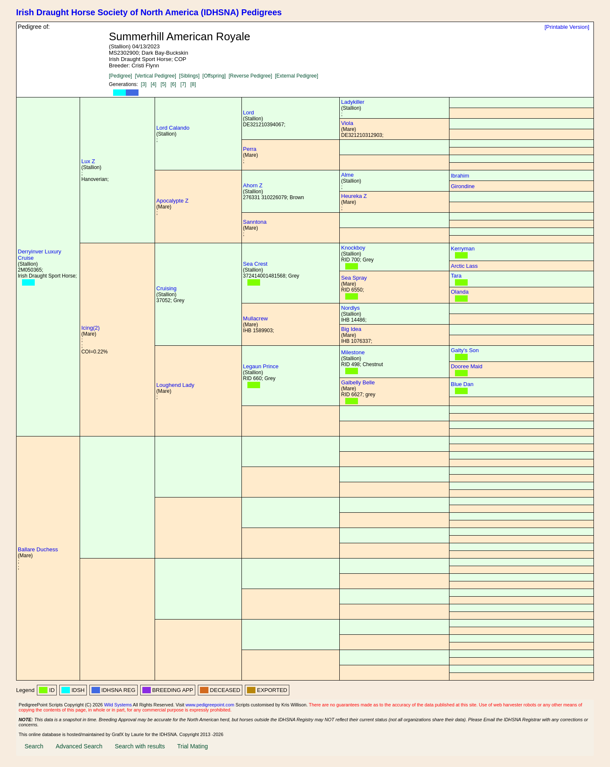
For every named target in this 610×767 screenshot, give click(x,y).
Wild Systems (118, 704)
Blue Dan (462, 384)
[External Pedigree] (296, 76)
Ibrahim (460, 175)
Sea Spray (354, 278)
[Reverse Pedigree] (250, 76)
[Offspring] (214, 76)
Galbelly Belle (358, 382)
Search (34, 746)
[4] (153, 84)
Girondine (462, 186)
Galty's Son (465, 350)
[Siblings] (189, 76)
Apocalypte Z (172, 200)
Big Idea (351, 329)
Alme (347, 175)
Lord (248, 112)
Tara (456, 275)
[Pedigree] (120, 76)
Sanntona (255, 222)
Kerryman (462, 248)
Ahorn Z (253, 185)
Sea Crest (255, 264)
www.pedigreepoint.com (210, 704)
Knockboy (353, 248)
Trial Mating (192, 746)
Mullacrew (255, 318)
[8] (193, 84)
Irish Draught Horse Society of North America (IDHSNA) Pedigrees (149, 12)
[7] (183, 84)
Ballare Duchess (38, 549)
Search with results (140, 746)
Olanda (460, 292)
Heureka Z (354, 196)
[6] (173, 84)
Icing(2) (90, 328)
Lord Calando (172, 128)
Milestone (353, 352)
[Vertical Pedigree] (155, 76)
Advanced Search (79, 746)
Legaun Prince (261, 366)
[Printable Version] (566, 27)
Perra (250, 149)
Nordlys (350, 308)
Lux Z (88, 161)
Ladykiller (352, 102)
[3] (143, 84)
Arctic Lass (464, 266)
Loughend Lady (175, 385)
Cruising (166, 288)
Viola (347, 123)
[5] (163, 84)
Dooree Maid (466, 366)
